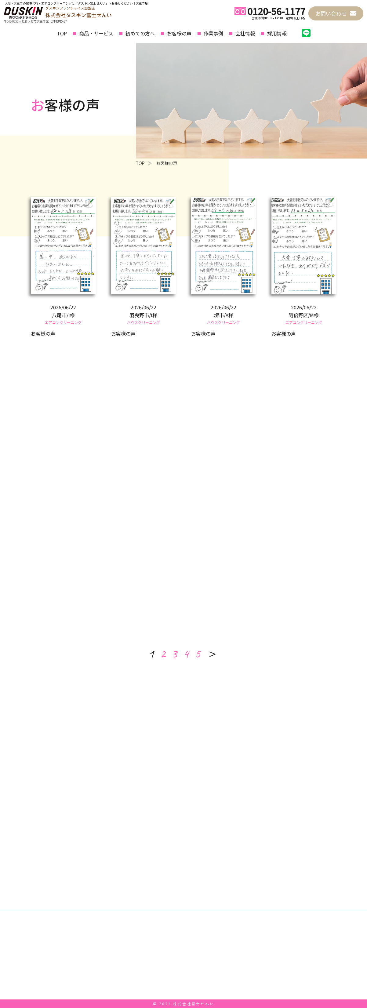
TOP (62, 33)
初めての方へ (140, 33)
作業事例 (213, 33)
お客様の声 (179, 33)
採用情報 (277, 33)
